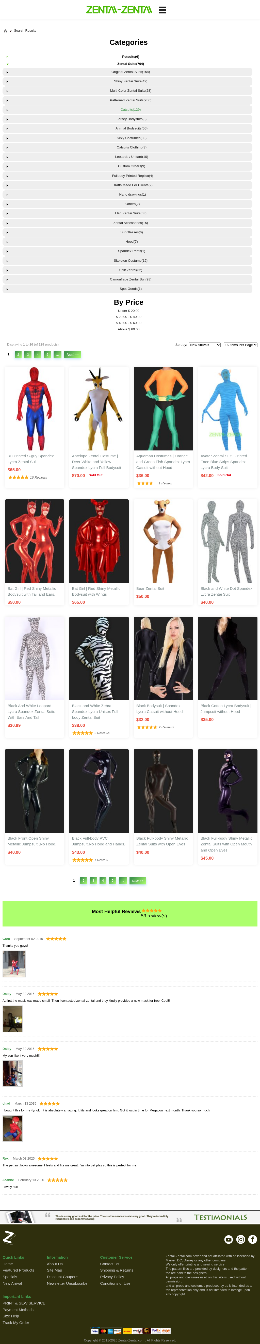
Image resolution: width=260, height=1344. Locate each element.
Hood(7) (131, 241)
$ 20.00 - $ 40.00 (128, 317)
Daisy (7, 994)
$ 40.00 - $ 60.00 (128, 323)
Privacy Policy (112, 1277)
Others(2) (131, 204)
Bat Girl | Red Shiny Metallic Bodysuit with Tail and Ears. (32, 591)
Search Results (25, 31)
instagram (241, 1239)
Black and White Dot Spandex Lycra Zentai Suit (226, 591)
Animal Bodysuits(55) (131, 128)
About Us (55, 1264)
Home (8, 1264)
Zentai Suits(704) (130, 64)
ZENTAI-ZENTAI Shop (119, 10)
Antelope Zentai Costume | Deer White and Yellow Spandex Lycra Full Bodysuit (96, 462)
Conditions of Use (115, 1283)
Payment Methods (18, 1310)
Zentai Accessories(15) (130, 223)
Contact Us (109, 1264)
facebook (252, 1239)
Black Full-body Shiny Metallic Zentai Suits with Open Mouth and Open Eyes (226, 844)
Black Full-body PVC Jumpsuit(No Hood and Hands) (98, 841)
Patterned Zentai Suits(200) (131, 100)
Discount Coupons (62, 1277)
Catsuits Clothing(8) (131, 147)
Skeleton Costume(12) (131, 260)
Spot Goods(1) (131, 289)
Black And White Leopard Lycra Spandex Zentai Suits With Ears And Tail (31, 712)
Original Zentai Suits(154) (130, 72)
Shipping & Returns (116, 1270)
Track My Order (16, 1322)
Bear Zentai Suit (150, 588)
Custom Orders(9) (130, 166)
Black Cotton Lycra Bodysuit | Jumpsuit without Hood (226, 709)
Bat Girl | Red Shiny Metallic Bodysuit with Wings (96, 591)
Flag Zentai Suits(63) (131, 213)
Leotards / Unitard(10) (130, 157)
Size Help (11, 1316)
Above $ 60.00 (128, 329)
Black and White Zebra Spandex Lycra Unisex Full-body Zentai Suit (95, 712)
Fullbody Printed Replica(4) (130, 176)
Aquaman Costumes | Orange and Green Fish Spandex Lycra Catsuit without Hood (163, 462)
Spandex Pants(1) (130, 251)
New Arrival (12, 1283)
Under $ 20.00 (128, 311)
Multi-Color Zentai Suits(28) (130, 90)
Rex (6, 1158)
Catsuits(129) (131, 109)
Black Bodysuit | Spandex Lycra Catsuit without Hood (159, 709)
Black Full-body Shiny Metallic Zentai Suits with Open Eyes (162, 841)
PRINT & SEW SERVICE (24, 1303)
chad (6, 1103)
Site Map (54, 1270)
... (57, 354)
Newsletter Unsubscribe (67, 1283)
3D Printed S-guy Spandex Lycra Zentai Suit (31, 459)
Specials (10, 1277)
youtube (229, 1239)
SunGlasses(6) (131, 232)
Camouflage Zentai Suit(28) (131, 279)
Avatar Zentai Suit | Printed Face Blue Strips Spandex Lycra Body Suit (224, 462)
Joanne (8, 1180)
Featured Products (18, 1270)
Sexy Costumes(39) (131, 138)
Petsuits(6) (130, 57)
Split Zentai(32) (130, 270)
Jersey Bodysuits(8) (131, 119)
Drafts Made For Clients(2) (131, 185)
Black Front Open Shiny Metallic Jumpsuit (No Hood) (32, 841)
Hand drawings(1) (131, 194)
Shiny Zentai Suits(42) (131, 81)
